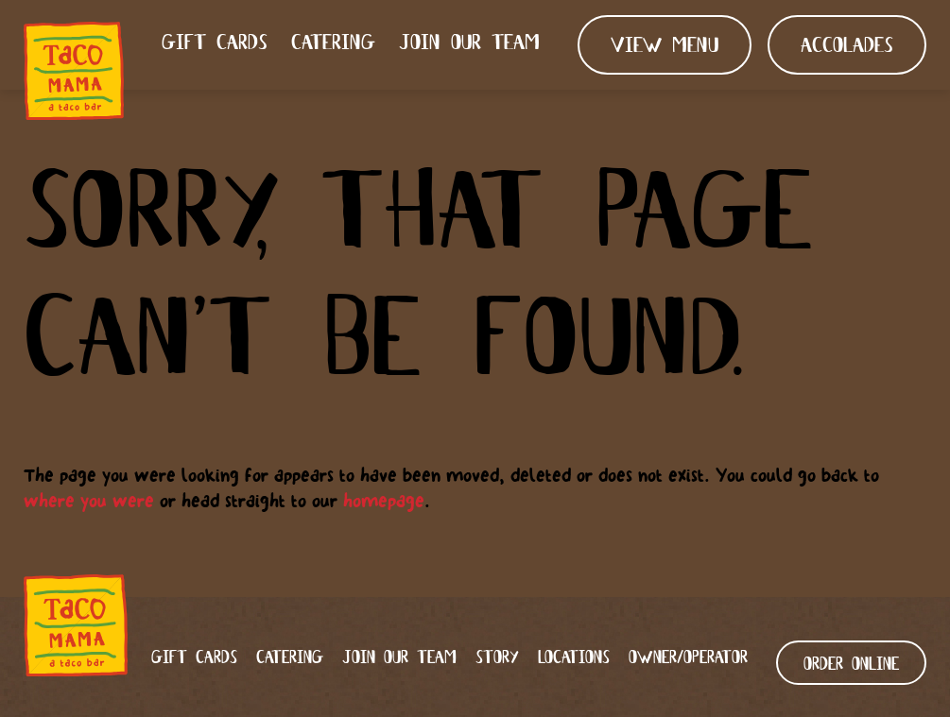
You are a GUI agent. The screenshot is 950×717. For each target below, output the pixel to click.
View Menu (664, 47)
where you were (89, 500)
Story (497, 658)
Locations (574, 658)
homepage (383, 500)
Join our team (469, 44)
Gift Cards (215, 44)
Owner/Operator (688, 658)
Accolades (847, 47)
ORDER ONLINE (851, 665)
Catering (333, 44)
